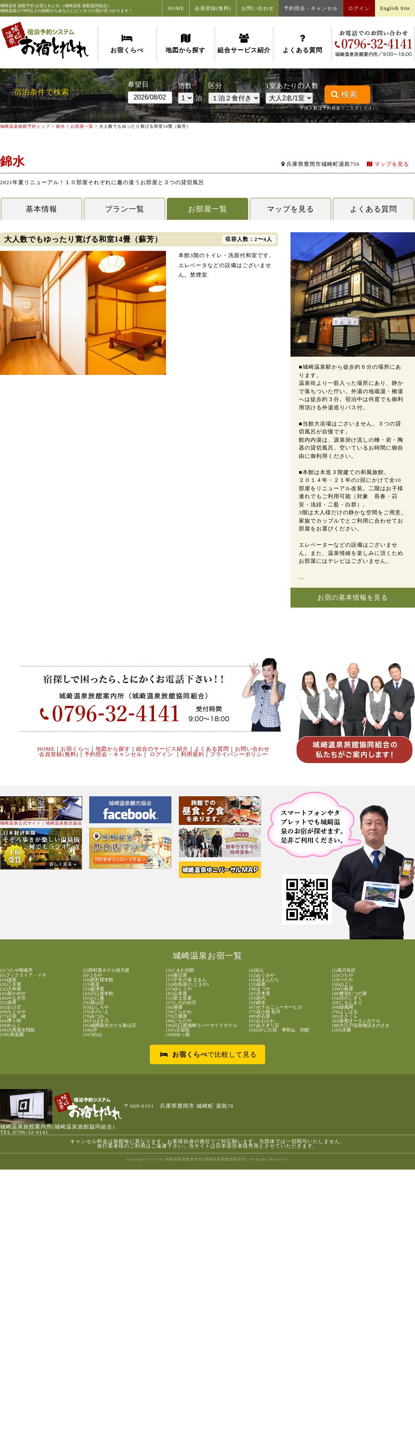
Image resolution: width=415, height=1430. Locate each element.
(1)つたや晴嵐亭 (16, 970)
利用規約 (192, 754)
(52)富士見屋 (179, 998)
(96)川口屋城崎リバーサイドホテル (201, 1025)
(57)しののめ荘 (181, 1002)
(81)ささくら (345, 1016)
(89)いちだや (179, 1021)
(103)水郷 (341, 1030)
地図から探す (185, 43)
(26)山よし (342, 984)
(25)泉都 (257, 984)
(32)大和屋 (10, 989)
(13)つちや (342, 975)
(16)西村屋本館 (98, 980)
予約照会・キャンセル (311, 8)
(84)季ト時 (10, 1021)
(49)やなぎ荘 (13, 998)
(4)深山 (256, 970)
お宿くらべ (127, 43)
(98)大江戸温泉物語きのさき (361, 1025)
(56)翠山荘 (93, 1002)
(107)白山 (92, 1034)
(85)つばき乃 (96, 1021)
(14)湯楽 (8, 980)
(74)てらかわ (179, 1011)
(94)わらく (10, 1025)
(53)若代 (257, 998)
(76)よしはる (345, 1011)
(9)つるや (92, 975)
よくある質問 (303, 43)
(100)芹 (90, 1030)
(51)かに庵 (93, 998)
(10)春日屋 (176, 975)
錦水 (60, 126)
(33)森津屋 (93, 989)
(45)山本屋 (176, 993)
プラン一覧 (124, 209)
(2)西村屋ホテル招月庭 (106, 970)
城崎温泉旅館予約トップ (25, 126)
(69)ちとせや (13, 1011)
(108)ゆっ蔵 (178, 1034)
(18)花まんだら (264, 980)
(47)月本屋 (259, 993)
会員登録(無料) (213, 8)
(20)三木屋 (10, 984)
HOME (175, 8)
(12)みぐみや (262, 975)
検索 (344, 94)
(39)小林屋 (342, 989)
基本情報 (41, 209)
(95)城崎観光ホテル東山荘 (109, 1025)
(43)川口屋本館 (98, 993)
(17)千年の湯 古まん (186, 980)
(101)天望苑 (178, 1030)
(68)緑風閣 (342, 1007)
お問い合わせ (258, 8)
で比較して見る (208, 1054)
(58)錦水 (257, 1002)
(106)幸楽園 (12, 1034)
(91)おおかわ (262, 1021)
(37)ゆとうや (179, 989)
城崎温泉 (8, 5)
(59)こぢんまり (347, 1002)
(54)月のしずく (347, 998)
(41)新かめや (13, 993)
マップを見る (388, 164)
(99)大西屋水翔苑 (17, 1030)
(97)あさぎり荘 (264, 1025)
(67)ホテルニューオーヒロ (275, 1007)
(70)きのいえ (96, 1011)
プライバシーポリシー (239, 754)
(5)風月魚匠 (344, 970)
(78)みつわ (93, 1016)
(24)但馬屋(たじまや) (187, 984)
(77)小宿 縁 (13, 1016)
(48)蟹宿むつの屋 (349, 993)
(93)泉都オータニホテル (356, 1021)
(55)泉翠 (8, 1002)
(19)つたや (342, 980)
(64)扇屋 (174, 1007)
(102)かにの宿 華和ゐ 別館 (279, 1030)
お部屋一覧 (82, 126)
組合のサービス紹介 (162, 749)
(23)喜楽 (91, 984)
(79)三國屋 (176, 1016)
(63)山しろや (96, 1007)
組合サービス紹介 (244, 43)
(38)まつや (259, 989)
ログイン (359, 8)
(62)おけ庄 (10, 1007)
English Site (395, 8)
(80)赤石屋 (259, 1016)
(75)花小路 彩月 (265, 1011)
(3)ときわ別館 (180, 970)
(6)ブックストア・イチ (23, 975)
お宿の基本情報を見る (352, 597)
